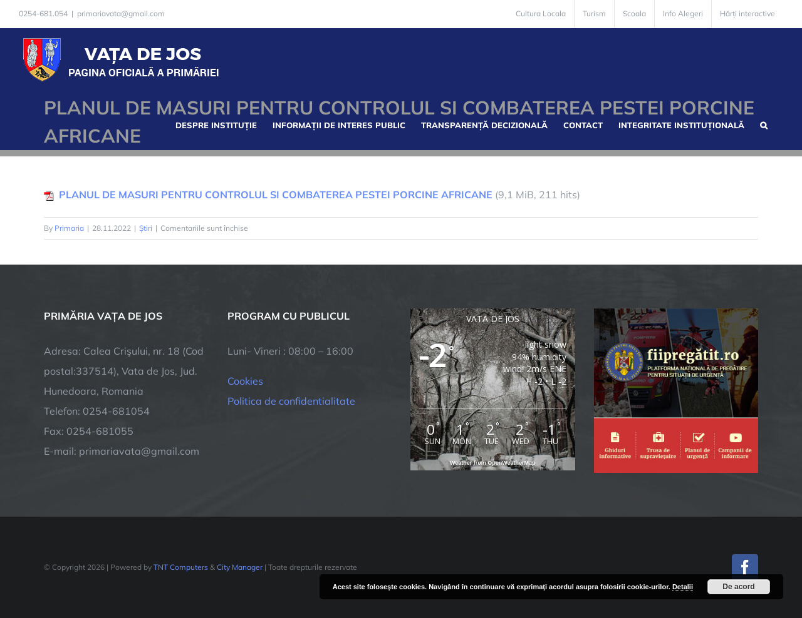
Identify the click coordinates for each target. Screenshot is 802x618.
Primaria (69, 228)
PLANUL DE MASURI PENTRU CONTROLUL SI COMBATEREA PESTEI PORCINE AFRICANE (275, 194)
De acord (738, 586)
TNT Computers (181, 567)
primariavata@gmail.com (121, 13)
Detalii (682, 586)
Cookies (245, 381)
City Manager (240, 567)
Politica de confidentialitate (291, 401)
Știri (145, 228)
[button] (764, 124)
